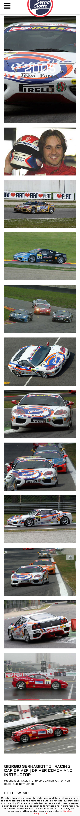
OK (46, 814)
